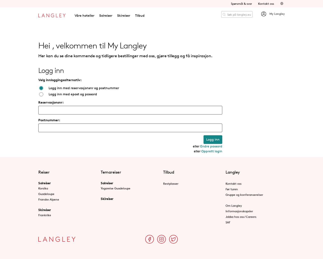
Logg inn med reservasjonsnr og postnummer (84, 88)
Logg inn (213, 139)
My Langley (273, 14)
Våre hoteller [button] (84, 16)
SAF (228, 222)
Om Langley (234, 205)
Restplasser (170, 183)
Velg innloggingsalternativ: (60, 80)
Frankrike (44, 215)
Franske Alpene (48, 199)
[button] (281, 3)
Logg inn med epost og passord (73, 94)
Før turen (232, 189)
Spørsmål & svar (241, 3)
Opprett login (211, 151)
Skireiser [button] (123, 16)
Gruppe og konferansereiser (244, 194)
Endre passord (211, 146)
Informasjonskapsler (239, 211)
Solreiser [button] (105, 16)
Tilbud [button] (140, 16)
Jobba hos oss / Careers (241, 216)
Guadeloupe (46, 194)
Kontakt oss (266, 3)
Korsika (43, 188)
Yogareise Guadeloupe (115, 188)
